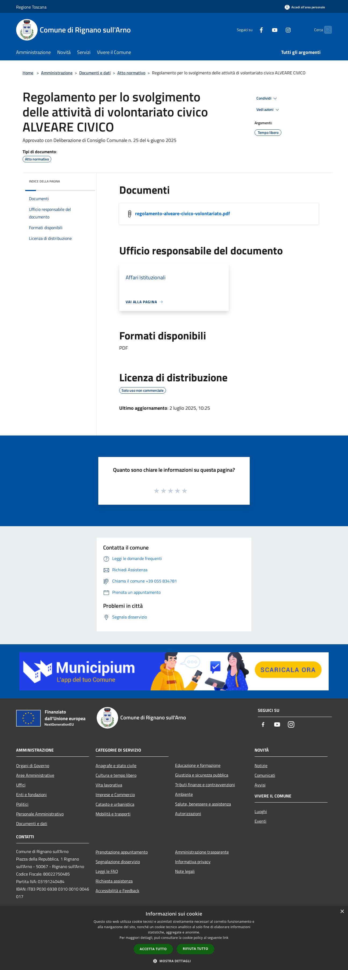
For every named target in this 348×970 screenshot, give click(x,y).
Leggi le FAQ (107, 871)
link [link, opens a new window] (226, 937)
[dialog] (174, 938)
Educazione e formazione (197, 765)
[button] (174, 961)
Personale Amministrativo (40, 814)
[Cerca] (325, 29)
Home (28, 72)
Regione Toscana (31, 7)
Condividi (267, 98)
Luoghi (261, 811)
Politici (22, 804)
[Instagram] (277, 29)
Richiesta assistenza (114, 881)
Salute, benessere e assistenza (203, 804)
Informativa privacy (193, 861)
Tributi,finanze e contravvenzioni (205, 784)
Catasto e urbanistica (115, 804)
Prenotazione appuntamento (122, 852)
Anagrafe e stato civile (116, 765)
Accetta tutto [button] (153, 949)
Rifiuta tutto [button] (195, 948)
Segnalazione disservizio (118, 861)
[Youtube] (264, 29)
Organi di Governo (32, 765)
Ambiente (184, 794)
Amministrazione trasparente (202, 852)
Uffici (21, 785)
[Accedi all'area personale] (305, 7)
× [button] (342, 912)
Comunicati (265, 775)
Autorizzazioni (188, 813)
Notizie (261, 765)
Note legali (185, 871)
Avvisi (260, 785)
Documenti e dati (95, 72)
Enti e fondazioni (31, 794)
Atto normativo (131, 72)
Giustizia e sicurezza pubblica (201, 775)
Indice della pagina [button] (44, 181)
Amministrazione (57, 72)
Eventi (260, 821)
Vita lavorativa (109, 785)
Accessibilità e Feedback (117, 890)
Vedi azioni (268, 110)
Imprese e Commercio (115, 794)
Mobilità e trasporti (113, 814)
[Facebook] (250, 29)
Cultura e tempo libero (116, 775)
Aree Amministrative (35, 775)
